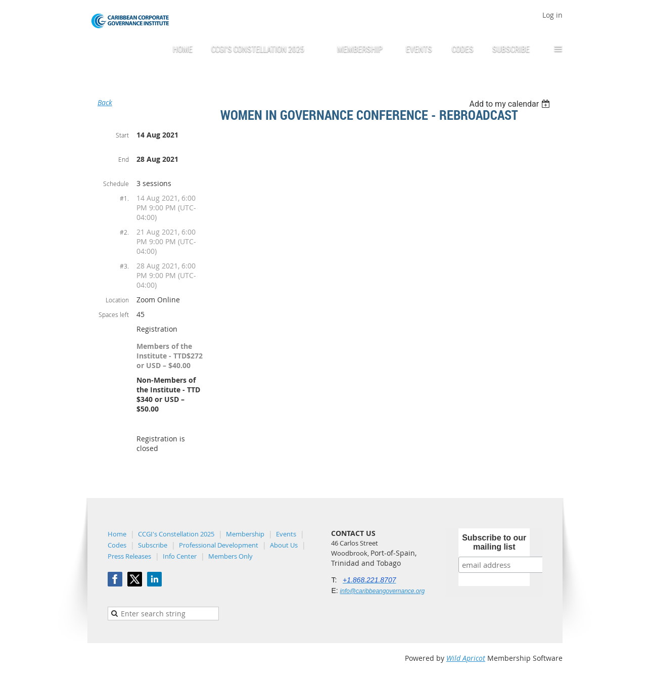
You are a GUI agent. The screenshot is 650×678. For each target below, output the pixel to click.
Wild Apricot (465, 658)
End (123, 159)
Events (286, 533)
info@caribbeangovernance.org (382, 591)
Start (122, 135)
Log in (552, 15)
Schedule (116, 183)
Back (105, 102)
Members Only (230, 556)
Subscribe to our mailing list (494, 542)
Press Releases (129, 556)
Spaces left (114, 314)
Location (117, 300)
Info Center (180, 556)
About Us (284, 545)
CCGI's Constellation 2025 (176, 533)
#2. (124, 232)
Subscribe (152, 545)
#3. (124, 266)
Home (117, 533)
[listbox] (510, 104)
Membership (245, 533)
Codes (117, 545)
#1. (124, 198)
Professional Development (218, 545)
